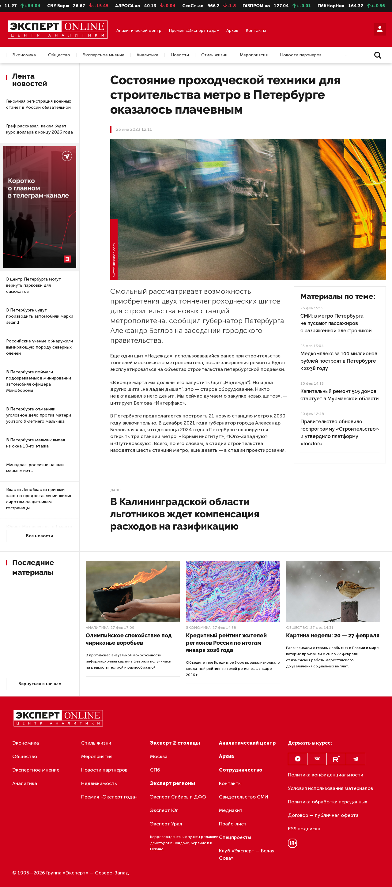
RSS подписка (304, 829)
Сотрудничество (240, 770)
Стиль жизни (214, 55)
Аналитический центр (138, 30)
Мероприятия (254, 55)
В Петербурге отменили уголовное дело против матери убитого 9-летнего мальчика (38, 415)
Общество (59, 55)
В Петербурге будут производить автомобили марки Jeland (39, 316)
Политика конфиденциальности (325, 775)
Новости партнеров (301, 55)
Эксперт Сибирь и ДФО (178, 797)
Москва (159, 756)
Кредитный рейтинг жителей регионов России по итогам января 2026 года (226, 642)
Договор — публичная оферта (323, 815)
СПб (155, 770)
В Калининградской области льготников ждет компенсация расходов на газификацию (184, 514)
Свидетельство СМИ (243, 797)
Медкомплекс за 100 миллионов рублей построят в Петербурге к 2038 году (338, 361)
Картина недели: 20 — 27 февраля (332, 635)
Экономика (24, 55)
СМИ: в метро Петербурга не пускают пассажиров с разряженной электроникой (336, 323)
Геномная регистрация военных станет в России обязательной (38, 104)
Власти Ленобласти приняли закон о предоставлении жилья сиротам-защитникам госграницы (38, 499)
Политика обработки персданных (327, 802)
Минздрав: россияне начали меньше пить (35, 468)
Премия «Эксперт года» (194, 30)
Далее (116, 490)
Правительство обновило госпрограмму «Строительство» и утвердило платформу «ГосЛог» (339, 433)
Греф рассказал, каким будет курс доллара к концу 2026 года (39, 129)
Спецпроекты (235, 837)
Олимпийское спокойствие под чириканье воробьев (129, 639)
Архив (232, 30)
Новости (180, 55)
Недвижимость (99, 783)
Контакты (256, 30)
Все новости (39, 535)
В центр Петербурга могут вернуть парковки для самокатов (33, 285)
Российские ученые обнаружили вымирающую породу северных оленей (39, 347)
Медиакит (231, 810)
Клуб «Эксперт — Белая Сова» (246, 854)
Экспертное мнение (103, 55)
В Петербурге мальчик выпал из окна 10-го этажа (35, 443)
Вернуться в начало (39, 683)
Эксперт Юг (164, 810)
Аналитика (147, 55)
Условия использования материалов (330, 788)
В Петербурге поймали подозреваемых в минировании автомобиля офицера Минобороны (38, 381)
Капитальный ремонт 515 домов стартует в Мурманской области (339, 395)
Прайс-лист (233, 824)
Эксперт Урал (166, 824)
